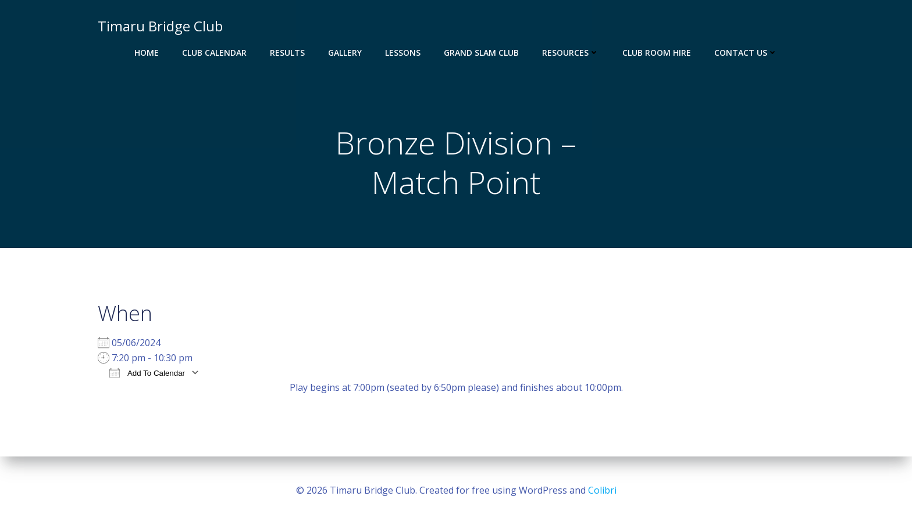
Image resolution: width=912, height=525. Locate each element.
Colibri (602, 490)
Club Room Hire (656, 52)
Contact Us (746, 52)
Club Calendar (214, 52)
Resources (570, 52)
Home (146, 52)
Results (287, 52)
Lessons (403, 52)
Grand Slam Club (481, 52)
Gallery (345, 52)
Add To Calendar (147, 372)
